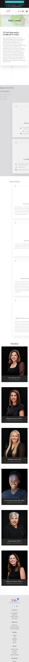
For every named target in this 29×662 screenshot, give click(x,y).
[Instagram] (21, 11)
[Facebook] (19, 11)
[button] (26, 11)
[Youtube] (23, 11)
